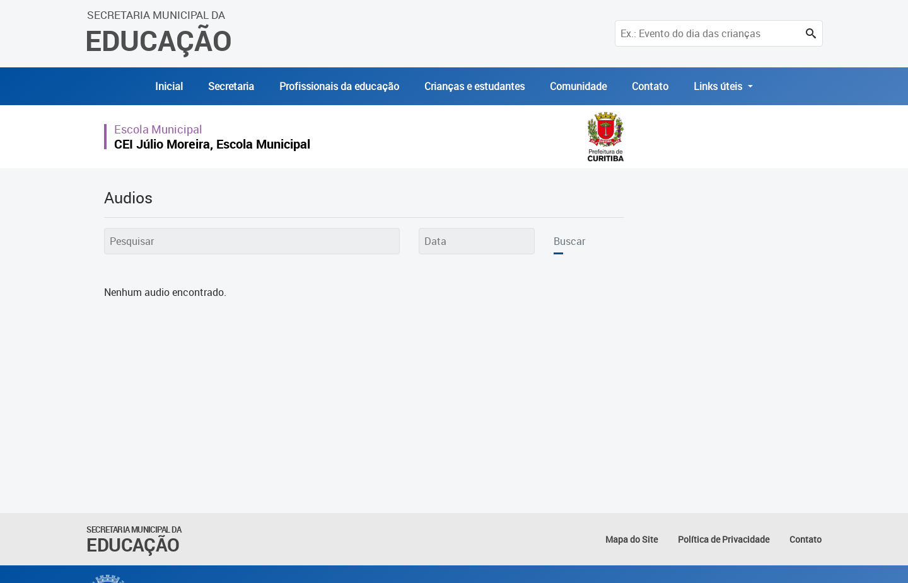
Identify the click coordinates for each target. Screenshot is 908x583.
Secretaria (231, 86)
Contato (650, 86)
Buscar (569, 241)
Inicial (169, 86)
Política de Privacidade (723, 539)
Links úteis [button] (719, 86)
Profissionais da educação (339, 86)
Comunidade (578, 86)
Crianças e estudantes (474, 86)
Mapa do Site (631, 539)
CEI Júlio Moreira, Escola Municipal (212, 143)
